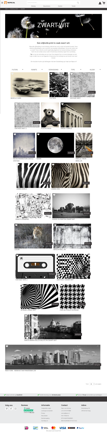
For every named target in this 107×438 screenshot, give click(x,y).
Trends (73, 6)
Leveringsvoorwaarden (47, 410)
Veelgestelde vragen (46, 408)
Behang (33, 6)
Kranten (60, 6)
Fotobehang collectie (14, 8)
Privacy (43, 413)
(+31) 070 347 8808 (66, 410)
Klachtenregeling (45, 418)
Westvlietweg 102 (85, 408)
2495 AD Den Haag (85, 410)
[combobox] (53, 2)
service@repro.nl (65, 413)
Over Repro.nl (44, 420)
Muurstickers (46, 6)
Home (6, 8)
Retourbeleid (44, 415)
